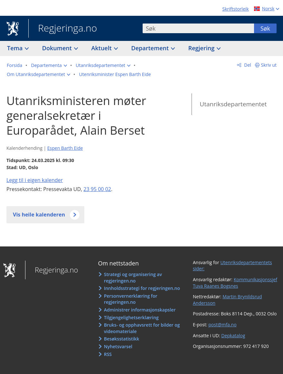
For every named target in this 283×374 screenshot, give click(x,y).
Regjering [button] (202, 48)
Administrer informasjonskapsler (140, 310)
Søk (265, 28)
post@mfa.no (222, 324)
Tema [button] (15, 48)
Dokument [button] (57, 48)
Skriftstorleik (235, 9)
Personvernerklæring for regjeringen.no (130, 299)
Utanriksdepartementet (233, 104)
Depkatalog (233, 335)
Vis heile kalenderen (39, 214)
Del (247, 65)
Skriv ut (269, 65)
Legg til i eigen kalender (34, 180)
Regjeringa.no (62, 28)
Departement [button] (150, 48)
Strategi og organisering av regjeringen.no (133, 277)
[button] (49, 65)
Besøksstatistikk (121, 339)
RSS (108, 354)
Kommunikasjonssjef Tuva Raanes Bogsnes (235, 282)
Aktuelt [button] (102, 48)
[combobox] (198, 28)
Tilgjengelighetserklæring (131, 317)
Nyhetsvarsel (118, 346)
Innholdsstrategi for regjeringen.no (142, 288)
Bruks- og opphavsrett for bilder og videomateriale (142, 328)
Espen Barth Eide (65, 148)
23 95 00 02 (97, 189)
